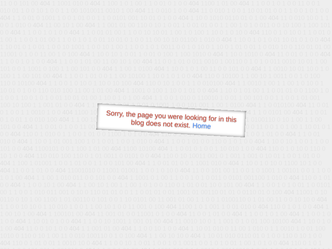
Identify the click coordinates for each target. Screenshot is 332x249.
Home (201, 125)
